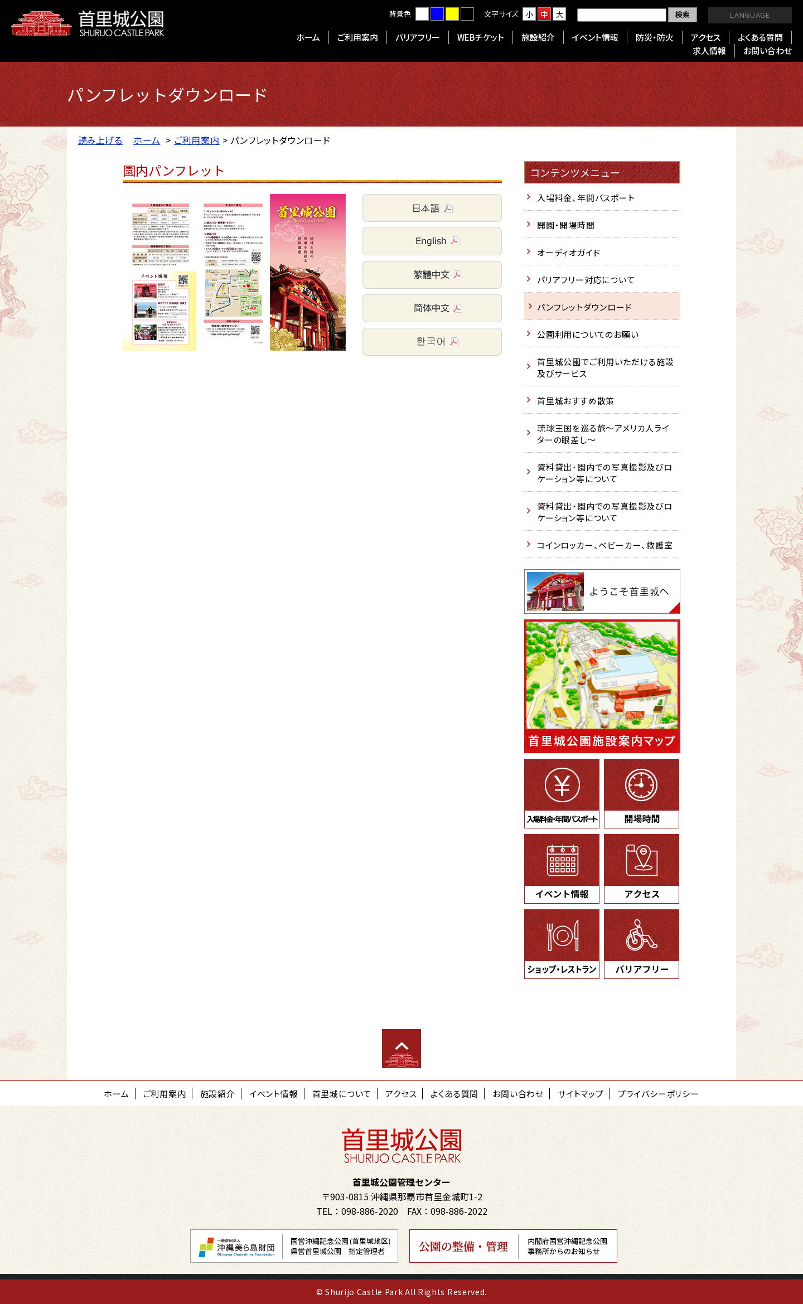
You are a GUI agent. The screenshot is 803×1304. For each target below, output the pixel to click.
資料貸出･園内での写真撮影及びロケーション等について (605, 472)
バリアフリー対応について (586, 279)
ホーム (308, 37)
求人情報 (709, 50)
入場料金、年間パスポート (586, 197)
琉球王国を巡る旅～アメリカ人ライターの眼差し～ (603, 433)
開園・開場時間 (566, 225)
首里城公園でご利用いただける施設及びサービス (605, 367)
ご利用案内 (357, 37)
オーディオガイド (568, 252)
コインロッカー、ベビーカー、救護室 (605, 545)
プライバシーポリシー (658, 1093)
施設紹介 (538, 37)
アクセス (705, 37)
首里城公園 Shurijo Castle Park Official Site (88, 23)
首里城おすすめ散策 (576, 400)
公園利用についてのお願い (588, 334)
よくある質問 (760, 37)
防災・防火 (655, 37)
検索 (682, 14)
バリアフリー (417, 37)
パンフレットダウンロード (584, 307)
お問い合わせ (767, 50)
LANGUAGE (750, 14)
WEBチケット (480, 37)
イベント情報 (595, 37)
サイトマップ (581, 1093)
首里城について (342, 1093)
